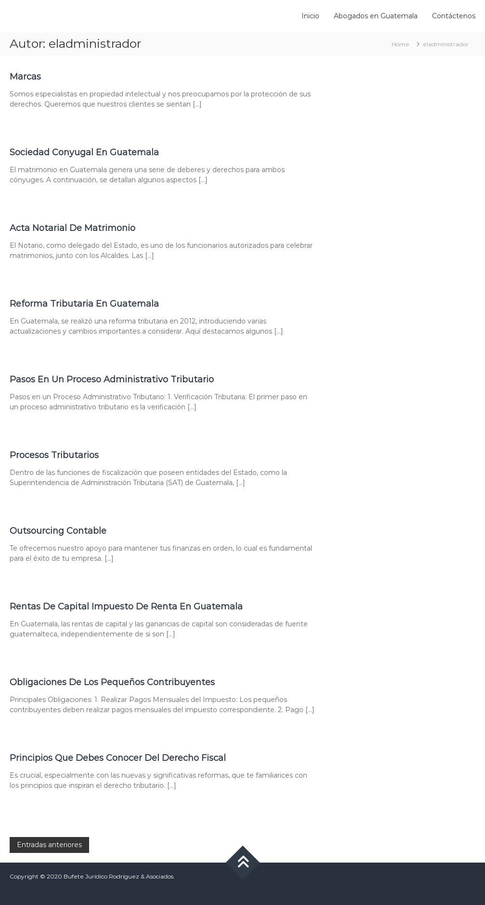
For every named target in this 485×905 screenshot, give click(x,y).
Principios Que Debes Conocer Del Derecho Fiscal (118, 758)
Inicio (310, 16)
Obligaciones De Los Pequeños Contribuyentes (112, 682)
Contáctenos (453, 16)
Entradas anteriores (49, 844)
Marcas (25, 76)
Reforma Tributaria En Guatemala (84, 303)
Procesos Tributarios (54, 455)
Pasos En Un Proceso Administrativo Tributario (112, 379)
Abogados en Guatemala (376, 16)
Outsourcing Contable (58, 531)
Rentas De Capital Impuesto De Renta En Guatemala (126, 606)
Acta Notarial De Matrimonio (72, 228)
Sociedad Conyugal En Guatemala (84, 152)
